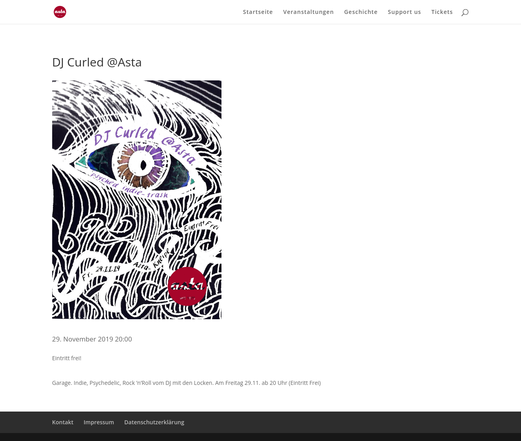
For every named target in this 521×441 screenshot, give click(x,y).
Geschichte (361, 12)
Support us (404, 12)
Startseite (258, 12)
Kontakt (63, 422)
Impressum (99, 422)
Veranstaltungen (308, 12)
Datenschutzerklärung (154, 422)
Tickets (442, 12)
